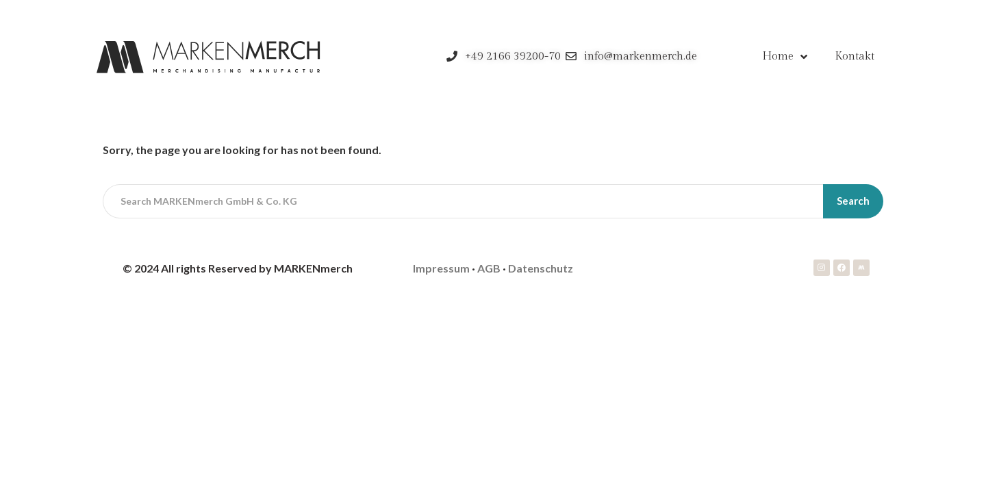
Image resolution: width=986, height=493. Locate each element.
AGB (489, 268)
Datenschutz (540, 268)
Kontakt (854, 56)
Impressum (441, 268)
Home (784, 57)
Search (853, 200)
